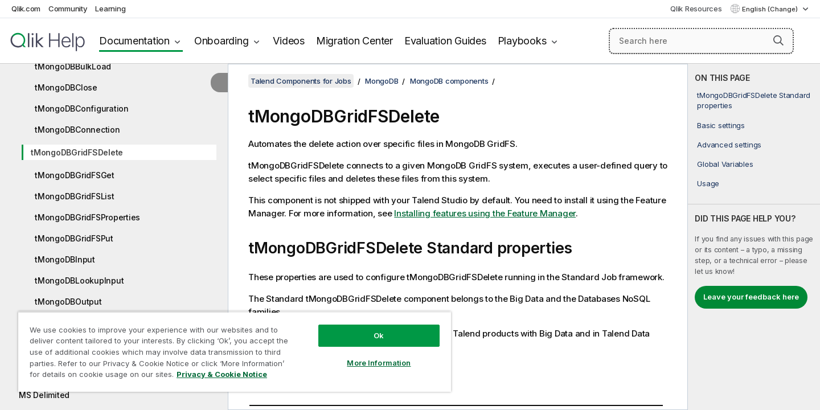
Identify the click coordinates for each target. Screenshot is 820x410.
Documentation (134, 41)
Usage (708, 183)
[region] (234, 351)
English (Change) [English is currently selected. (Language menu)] (771, 9)
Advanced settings (729, 144)
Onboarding (221, 41)
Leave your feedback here (751, 296)
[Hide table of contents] (219, 82)
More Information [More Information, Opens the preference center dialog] (379, 362)
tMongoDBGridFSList (74, 196)
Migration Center (354, 41)
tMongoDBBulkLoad (73, 66)
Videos (289, 41)
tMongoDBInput (65, 259)
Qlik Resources (696, 8)
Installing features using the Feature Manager (485, 213)
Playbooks (522, 41)
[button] (778, 40)
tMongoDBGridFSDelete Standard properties (753, 100)
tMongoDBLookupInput (79, 280)
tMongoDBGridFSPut (74, 238)
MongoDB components (449, 80)
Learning (110, 8)
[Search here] (701, 41)
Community (68, 8)
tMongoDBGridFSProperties (87, 217)
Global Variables (725, 164)
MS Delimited (44, 395)
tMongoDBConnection (77, 129)
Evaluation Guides (445, 41)
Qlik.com (25, 8)
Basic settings (721, 125)
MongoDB (381, 80)
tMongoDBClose (66, 87)
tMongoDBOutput (68, 301)
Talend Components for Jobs (301, 80)
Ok (379, 335)
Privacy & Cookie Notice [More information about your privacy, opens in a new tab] (222, 374)
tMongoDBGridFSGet (74, 175)
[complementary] (754, 237)
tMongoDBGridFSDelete (77, 152)
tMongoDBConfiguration (82, 108)
